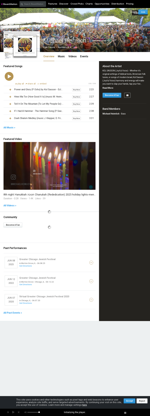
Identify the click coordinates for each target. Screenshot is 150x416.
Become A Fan (13, 225)
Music (61, 56)
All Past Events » (13, 313)
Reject (142, 401)
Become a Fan (99, 40)
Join (143, 12)
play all (20, 83)
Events (84, 56)
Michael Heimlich (111, 114)
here (84, 405)
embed (41, 83)
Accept (129, 401)
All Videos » (10, 205)
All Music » (9, 127)
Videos (72, 56)
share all (31, 83)
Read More (108, 88)
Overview (48, 56)
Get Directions (25, 266)
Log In (134, 12)
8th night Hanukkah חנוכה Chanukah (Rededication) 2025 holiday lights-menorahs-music (56, 194)
